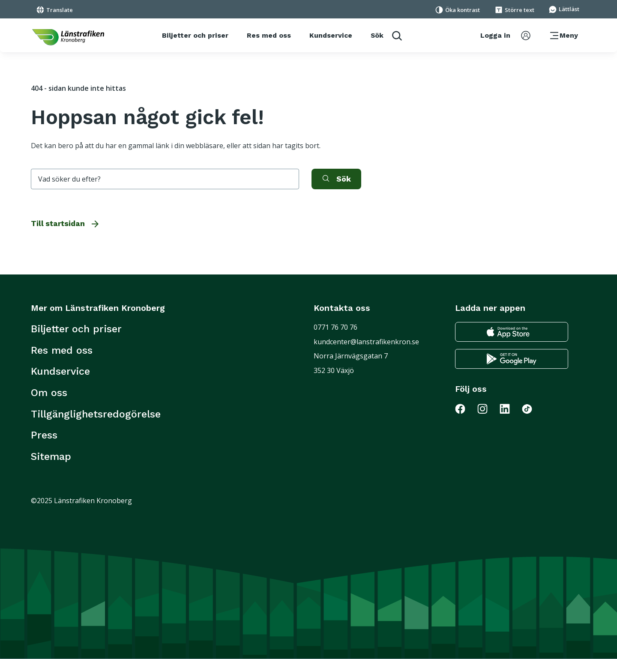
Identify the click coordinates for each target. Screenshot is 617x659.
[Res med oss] (269, 35)
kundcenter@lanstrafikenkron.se (366, 341)
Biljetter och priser (76, 329)
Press (44, 435)
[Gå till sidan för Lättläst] (563, 8)
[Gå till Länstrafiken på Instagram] (487, 408)
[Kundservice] (330, 35)
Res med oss (62, 350)
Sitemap (51, 456)
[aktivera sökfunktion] (386, 35)
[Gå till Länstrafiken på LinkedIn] (510, 408)
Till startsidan (65, 223)
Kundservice (60, 371)
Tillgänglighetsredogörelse (96, 414)
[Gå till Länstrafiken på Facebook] (465, 408)
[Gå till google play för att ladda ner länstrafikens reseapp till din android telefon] (511, 359)
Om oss (49, 393)
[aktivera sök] (336, 179)
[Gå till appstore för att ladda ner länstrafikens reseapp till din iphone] (511, 332)
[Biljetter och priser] (195, 35)
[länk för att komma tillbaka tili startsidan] (68, 37)
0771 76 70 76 (335, 327)
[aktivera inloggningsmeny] (505, 35)
